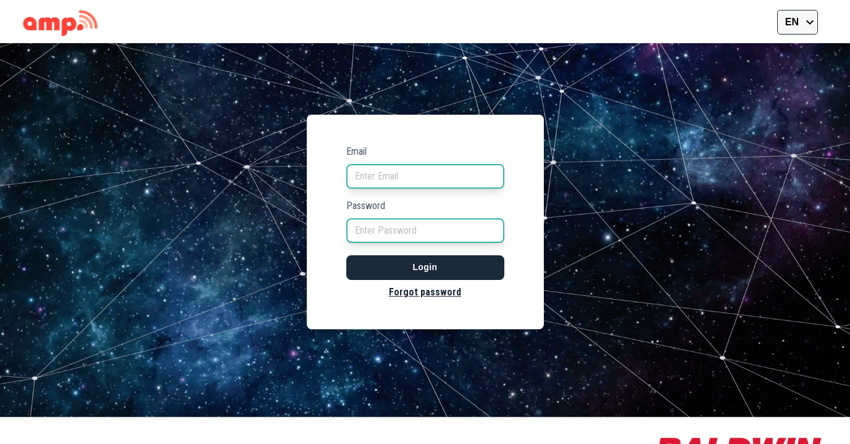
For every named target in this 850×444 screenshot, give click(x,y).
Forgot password (425, 292)
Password (365, 206)
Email (356, 151)
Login (424, 267)
